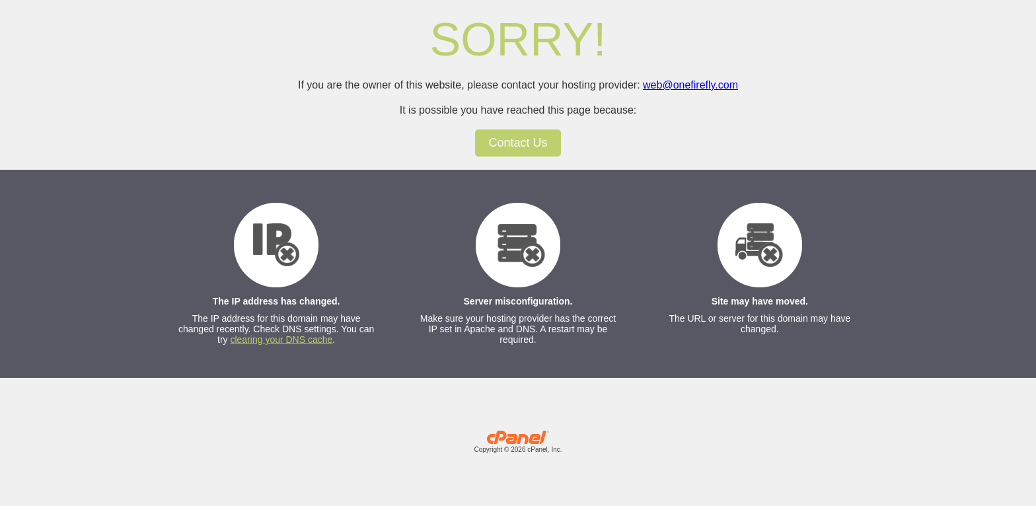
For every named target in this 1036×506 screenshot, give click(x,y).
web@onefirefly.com (690, 84)
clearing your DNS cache (281, 339)
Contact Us (517, 142)
